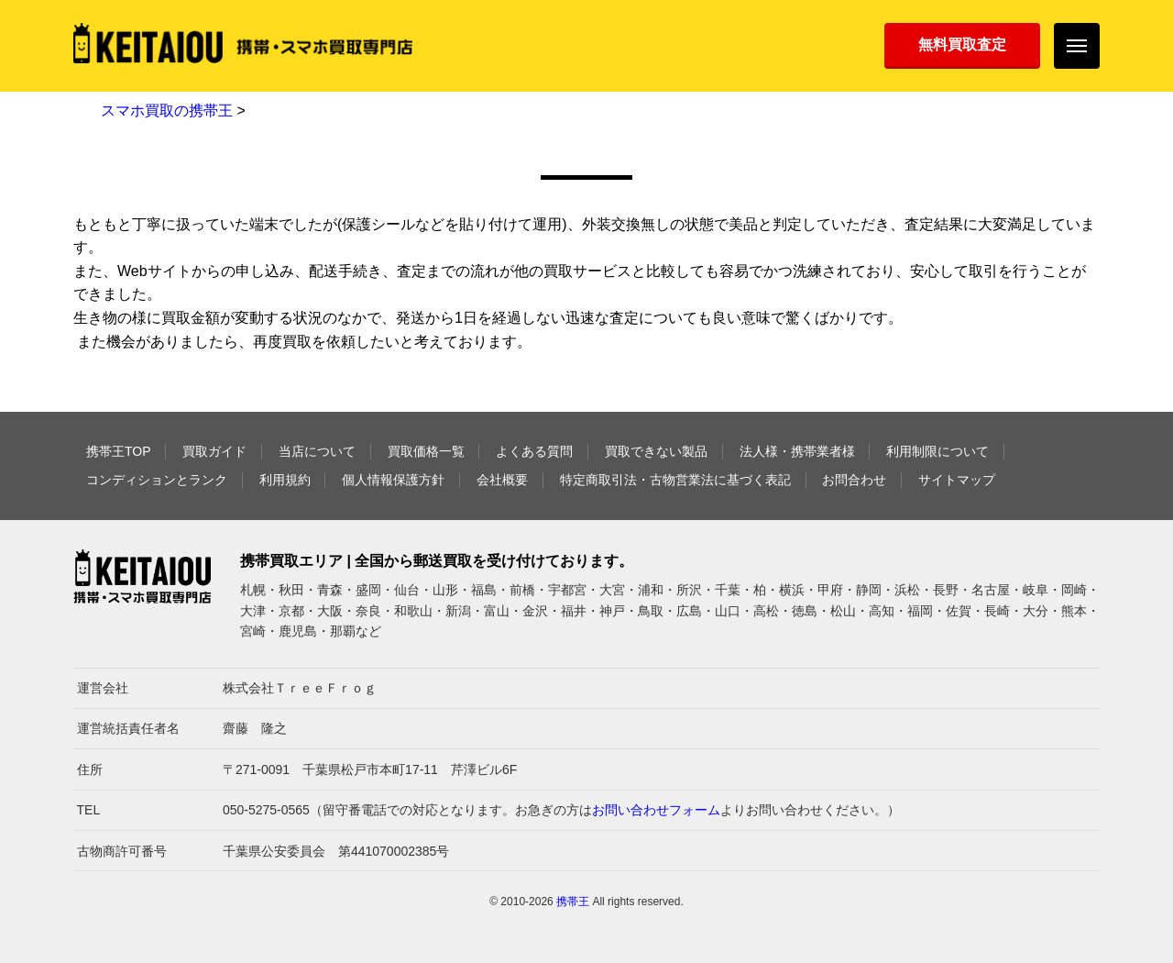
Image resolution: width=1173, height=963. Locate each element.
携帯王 (572, 901)
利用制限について (937, 451)
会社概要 (502, 479)
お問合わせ (854, 479)
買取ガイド (214, 451)
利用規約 (285, 479)
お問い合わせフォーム (656, 809)
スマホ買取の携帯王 (167, 110)
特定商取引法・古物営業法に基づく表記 (675, 479)
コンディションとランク (156, 479)
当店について (317, 451)
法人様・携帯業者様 (797, 451)
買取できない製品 (656, 451)
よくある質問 (534, 451)
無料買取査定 (962, 44)
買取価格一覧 (426, 451)
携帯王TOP (118, 451)
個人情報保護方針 (393, 479)
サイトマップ (956, 479)
